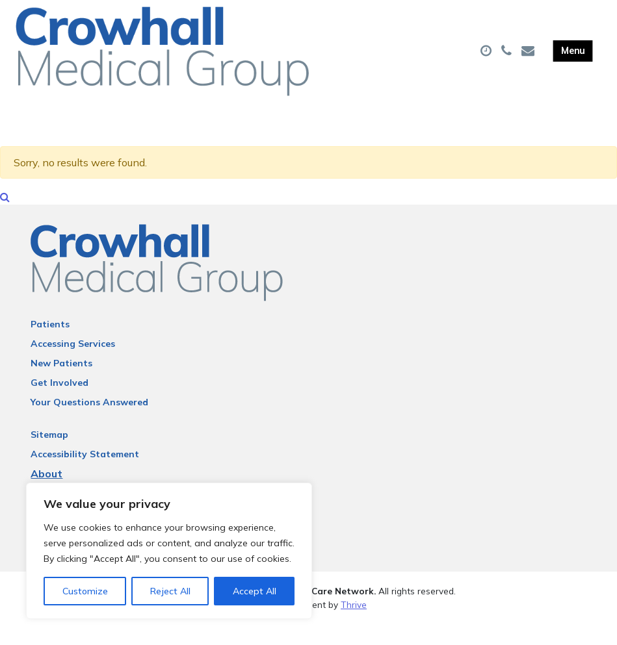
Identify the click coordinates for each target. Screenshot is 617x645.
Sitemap (49, 456)
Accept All (254, 591)
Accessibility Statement (85, 475)
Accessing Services (73, 365)
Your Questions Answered (89, 423)
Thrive (354, 625)
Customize (85, 591)
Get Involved (59, 404)
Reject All (170, 591)
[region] (169, 551)
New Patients (61, 384)
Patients (50, 345)
